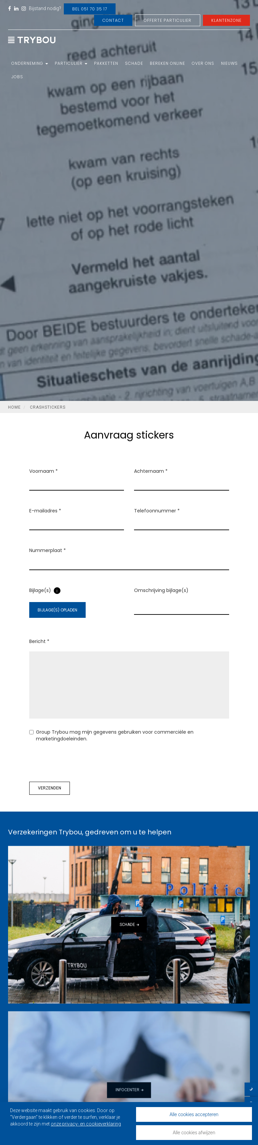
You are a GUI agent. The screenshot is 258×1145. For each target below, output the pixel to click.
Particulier (71, 63)
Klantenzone (226, 20)
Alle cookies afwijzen (194, 1132)
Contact (113, 20)
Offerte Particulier (167, 20)
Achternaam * (151, 471)
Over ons (203, 63)
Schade (134, 63)
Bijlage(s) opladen (57, 610)
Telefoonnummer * (157, 510)
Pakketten (106, 63)
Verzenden (49, 788)
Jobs (17, 77)
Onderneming (29, 63)
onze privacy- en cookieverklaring (86, 1124)
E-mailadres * (45, 510)
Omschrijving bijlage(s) (161, 590)
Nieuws (229, 63)
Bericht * (39, 641)
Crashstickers (48, 407)
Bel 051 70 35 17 (89, 9)
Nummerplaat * (47, 550)
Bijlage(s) (40, 590)
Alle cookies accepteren (194, 1114)
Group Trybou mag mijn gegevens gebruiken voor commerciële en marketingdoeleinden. (111, 735)
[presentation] (80, 762)
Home (14, 407)
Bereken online (167, 63)
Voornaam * (43, 471)
